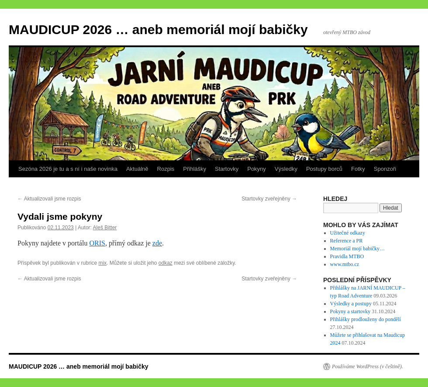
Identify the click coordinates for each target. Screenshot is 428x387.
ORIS (97, 243)
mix (102, 263)
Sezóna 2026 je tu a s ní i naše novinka (67, 169)
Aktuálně (137, 169)
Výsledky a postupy (351, 304)
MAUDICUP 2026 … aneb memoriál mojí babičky (158, 29)
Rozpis (166, 169)
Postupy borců (324, 169)
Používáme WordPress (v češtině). (367, 366)
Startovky (226, 169)
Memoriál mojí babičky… (357, 248)
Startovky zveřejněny (269, 199)
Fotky (358, 169)
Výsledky (286, 169)
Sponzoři (385, 169)
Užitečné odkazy (347, 233)
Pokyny (256, 169)
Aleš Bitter (105, 228)
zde (157, 243)
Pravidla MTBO (347, 256)
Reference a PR (346, 241)
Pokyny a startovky (350, 311)
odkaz (166, 263)
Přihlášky (194, 169)
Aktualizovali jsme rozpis (49, 199)
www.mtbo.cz (344, 264)
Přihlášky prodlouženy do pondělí (365, 319)
